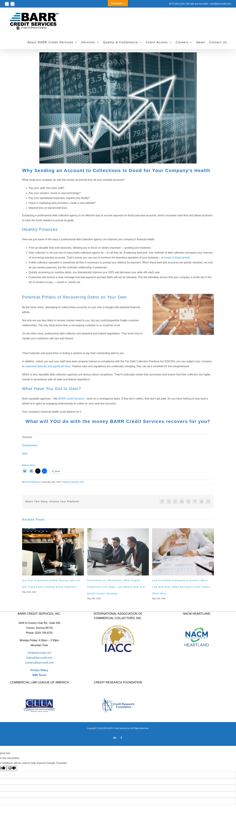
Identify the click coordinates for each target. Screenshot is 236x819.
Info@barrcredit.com (39, 652)
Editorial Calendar (70, 482)
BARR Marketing (32, 482)
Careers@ (31, 662)
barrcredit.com (44, 657)
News (81, 482)
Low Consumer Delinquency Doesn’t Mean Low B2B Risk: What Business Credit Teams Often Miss (181, 587)
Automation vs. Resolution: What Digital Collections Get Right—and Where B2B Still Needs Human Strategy (116, 587)
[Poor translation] (12, 768)
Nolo (25, 453)
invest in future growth (177, 257)
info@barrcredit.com (220, 3)
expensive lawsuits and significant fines (48, 366)
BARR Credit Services (71, 398)
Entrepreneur (29, 445)
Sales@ (31, 657)
